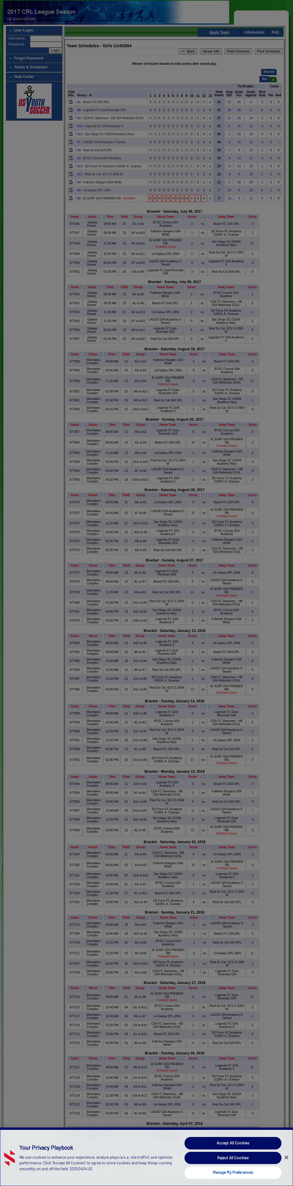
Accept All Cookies (233, 1151)
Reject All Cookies (233, 1166)
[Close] (286, 1166)
